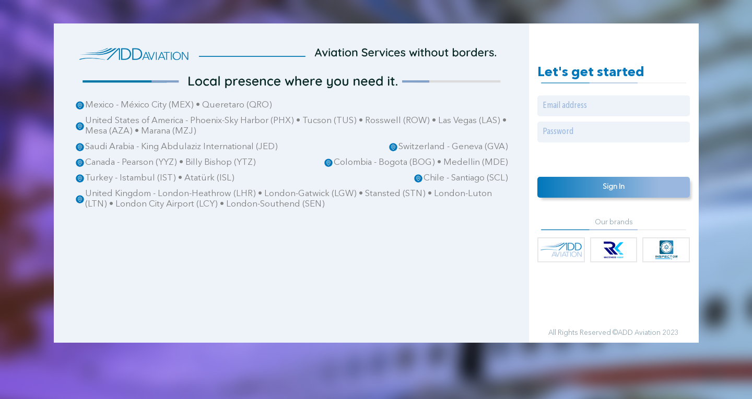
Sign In (614, 187)
